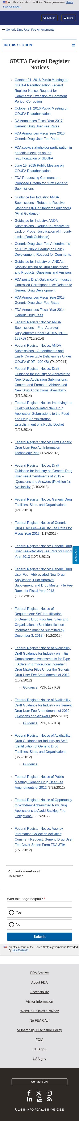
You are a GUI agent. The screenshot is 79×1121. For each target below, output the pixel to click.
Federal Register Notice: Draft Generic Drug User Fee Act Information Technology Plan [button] (43, 447)
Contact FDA (39, 1081)
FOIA (39, 1039)
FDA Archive (39, 973)
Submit (39, 937)
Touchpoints (19, 950)
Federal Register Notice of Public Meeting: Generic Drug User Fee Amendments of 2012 (39, 782)
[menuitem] (39, 875)
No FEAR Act (39, 1020)
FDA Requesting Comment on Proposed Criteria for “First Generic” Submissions (41, 183)
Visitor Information (39, 1001)
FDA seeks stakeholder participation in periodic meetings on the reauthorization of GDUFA (43, 153)
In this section (18, 45)
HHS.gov (39, 1049)
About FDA (39, 982)
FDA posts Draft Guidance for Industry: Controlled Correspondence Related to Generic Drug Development (43, 285)
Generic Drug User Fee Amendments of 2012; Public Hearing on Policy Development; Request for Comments (43, 249)
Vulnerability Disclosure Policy (39, 1030)
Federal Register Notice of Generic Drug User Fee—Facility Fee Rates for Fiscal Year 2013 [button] (43, 528)
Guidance (30, 687)
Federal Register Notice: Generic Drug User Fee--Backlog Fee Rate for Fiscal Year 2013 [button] (43, 551)
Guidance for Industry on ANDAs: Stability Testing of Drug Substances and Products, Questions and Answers (43, 267)
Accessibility (39, 992)
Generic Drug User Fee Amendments (30, 29)
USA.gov (39, 1059)
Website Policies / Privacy (39, 1011)
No (18, 925)
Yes (19, 912)
